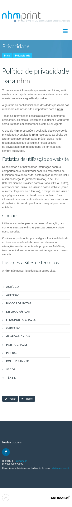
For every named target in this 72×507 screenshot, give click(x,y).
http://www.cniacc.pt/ (60, 468)
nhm (23, 80)
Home (27, 398)
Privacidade (22, 55)
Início (7, 55)
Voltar (10, 398)
